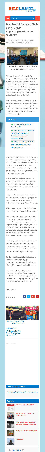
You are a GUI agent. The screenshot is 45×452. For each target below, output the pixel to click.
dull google (27, 447)
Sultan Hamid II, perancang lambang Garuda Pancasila (25, 410)
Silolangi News (16, 436)
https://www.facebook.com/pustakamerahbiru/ (22, 381)
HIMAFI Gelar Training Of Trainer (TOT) (24, 401)
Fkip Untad (23, 40)
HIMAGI (30, 40)
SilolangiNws (20, 43)
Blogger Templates (32, 444)
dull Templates (19, 444)
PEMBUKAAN (10, 43)
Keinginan (19, 426)
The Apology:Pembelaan (24, 391)
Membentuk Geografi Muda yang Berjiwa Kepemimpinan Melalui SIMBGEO (21, 145)
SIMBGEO (29, 43)
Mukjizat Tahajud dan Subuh (25, 417)
